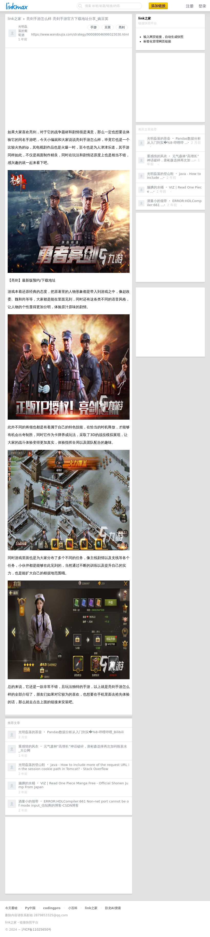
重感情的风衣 (157, 156)
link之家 (14, 19)
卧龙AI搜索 (113, 908)
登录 (202, 6)
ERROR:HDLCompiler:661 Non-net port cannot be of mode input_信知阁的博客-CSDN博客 (73, 803)
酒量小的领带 (157, 201)
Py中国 (30, 908)
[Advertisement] (170, 87)
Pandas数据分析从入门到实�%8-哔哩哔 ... (174, 140)
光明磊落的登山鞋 (160, 174)
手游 (93, 27)
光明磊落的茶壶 (158, 138)
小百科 (72, 908)
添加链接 (158, 6)
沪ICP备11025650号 (36, 929)
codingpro (51, 908)
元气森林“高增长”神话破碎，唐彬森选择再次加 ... (173, 158)
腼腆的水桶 (155, 187)
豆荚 (107, 27)
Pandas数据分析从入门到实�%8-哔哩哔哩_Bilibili (85, 732)
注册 (190, 6)
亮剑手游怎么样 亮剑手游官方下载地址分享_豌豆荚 (67, 19)
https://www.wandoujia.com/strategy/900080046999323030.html (80, 34)
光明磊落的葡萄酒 (22, 31)
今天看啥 (11, 908)
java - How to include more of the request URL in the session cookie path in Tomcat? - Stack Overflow (73, 767)
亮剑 (122, 27)
